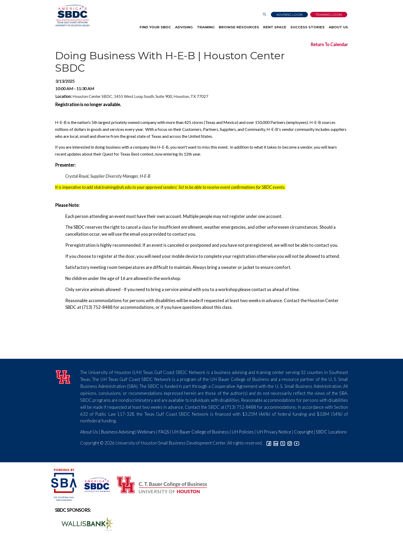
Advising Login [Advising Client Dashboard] (289, 14)
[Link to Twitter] (283, 443)
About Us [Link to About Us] (89, 431)
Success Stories (307, 27)
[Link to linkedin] (276, 443)
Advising (184, 27)
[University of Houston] (63, 376)
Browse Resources (239, 27)
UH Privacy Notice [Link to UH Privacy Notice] (274, 431)
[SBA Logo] (64, 484)
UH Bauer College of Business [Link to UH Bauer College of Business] (200, 431)
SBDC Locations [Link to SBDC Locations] (331, 431)
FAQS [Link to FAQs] (163, 431)
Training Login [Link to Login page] (329, 14)
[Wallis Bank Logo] (84, 523)
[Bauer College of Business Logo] (159, 484)
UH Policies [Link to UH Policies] (243, 431)
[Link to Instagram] (290, 443)
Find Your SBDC (155, 27)
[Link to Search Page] (264, 14)
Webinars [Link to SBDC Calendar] (146, 431)
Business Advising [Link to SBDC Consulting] (117, 431)
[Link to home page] (72, 16)
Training (206, 27)
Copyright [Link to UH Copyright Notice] (303, 431)
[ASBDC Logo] (94, 484)
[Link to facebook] (269, 443)
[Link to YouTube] (297, 443)
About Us (338, 27)
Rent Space (274, 27)
